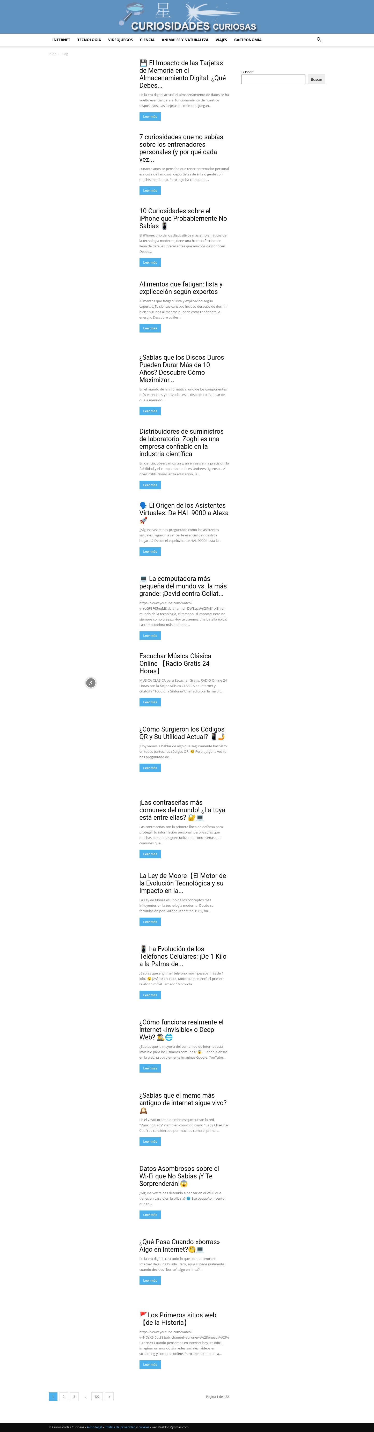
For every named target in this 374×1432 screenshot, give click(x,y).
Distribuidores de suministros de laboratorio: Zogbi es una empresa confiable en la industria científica (182, 443)
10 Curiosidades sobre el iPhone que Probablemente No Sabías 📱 (183, 218)
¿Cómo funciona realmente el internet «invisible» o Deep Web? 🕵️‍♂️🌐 (182, 1029)
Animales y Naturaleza (185, 39)
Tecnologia (89, 39)
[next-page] (109, 1396)
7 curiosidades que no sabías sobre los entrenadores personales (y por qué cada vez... (181, 148)
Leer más (150, 117)
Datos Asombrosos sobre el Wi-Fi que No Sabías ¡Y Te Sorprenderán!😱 (179, 1176)
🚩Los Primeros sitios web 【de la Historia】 (178, 1318)
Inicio (53, 54)
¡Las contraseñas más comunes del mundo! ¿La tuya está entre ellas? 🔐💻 (182, 810)
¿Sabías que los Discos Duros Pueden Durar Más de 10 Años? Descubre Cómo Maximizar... (182, 369)
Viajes (221, 39)
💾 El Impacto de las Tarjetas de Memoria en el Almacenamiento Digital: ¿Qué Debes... (183, 74)
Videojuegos (120, 39)
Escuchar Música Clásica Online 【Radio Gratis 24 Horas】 (175, 663)
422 (97, 1396)
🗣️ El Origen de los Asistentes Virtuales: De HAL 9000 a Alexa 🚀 (184, 513)
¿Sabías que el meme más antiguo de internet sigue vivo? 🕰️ (183, 1103)
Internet (61, 39)
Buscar (247, 71)
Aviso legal (94, 1427)
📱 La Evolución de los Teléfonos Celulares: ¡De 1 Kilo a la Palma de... (183, 956)
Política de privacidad (120, 1427)
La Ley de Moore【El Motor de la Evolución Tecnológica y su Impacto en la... (183, 883)
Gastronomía (248, 39)
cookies (143, 1427)
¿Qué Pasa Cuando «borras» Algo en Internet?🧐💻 (180, 1245)
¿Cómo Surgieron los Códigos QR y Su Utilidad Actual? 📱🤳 (183, 733)
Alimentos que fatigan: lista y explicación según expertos (181, 288)
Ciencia (147, 39)
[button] (319, 40)
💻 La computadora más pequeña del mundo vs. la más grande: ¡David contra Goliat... (183, 586)
